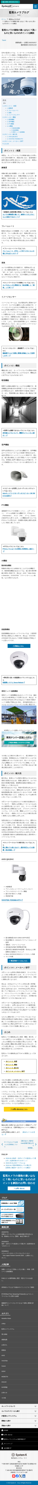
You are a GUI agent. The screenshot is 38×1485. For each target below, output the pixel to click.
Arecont (4, 1382)
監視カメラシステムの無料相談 (13, 1439)
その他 (4, 1398)
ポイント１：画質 (10, 106)
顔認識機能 (16, 130)
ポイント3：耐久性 (10, 134)
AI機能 (11, 126)
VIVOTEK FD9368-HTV (16, 139)
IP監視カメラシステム (9, 1416)
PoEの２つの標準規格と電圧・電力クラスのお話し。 (17, 1279)
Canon (4, 1366)
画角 (10, 112)
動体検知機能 (16, 128)
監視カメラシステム (8, 1329)
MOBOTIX (5, 1376)
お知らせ (4, 1392)
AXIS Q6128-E (13, 136)
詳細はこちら (19, 646)
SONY (4, 1371)
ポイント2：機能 (10, 117)
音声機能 (11, 121)
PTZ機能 (11, 124)
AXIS (3, 1355)
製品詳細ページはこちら (20, 961)
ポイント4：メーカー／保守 (13, 141)
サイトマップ (6, 1444)
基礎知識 (4, 1339)
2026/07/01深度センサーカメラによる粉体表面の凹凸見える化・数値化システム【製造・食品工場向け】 (17, 1234)
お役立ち (4, 1345)
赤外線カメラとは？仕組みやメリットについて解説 (18, 1287)
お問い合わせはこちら (19, 1109)
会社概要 (6, 1448)
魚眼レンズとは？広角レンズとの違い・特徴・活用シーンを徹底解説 (18, 1270)
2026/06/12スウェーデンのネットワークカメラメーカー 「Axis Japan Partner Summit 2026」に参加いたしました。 (18, 1254)
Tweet (4, 40)
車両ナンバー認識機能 (19, 132)
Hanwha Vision (6, 1318)
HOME (4, 1430)
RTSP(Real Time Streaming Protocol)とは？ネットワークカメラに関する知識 (18, 1295)
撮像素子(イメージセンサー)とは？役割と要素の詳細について (18, 1304)
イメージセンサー (14, 115)
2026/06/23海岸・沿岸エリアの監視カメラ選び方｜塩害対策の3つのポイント (18, 1244)
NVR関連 (4, 1387)
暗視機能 (11, 119)
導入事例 (4, 1334)
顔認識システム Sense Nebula (14, 682)
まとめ (6, 144)
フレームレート (14, 110)
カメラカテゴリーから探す (11, 1411)
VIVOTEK (5, 1361)
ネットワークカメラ (8, 1406)
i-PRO (3, 1324)
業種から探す (6, 1421)
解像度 (11, 108)
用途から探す (6, 1425)
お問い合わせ (20, 1188)
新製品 (4, 1350)
